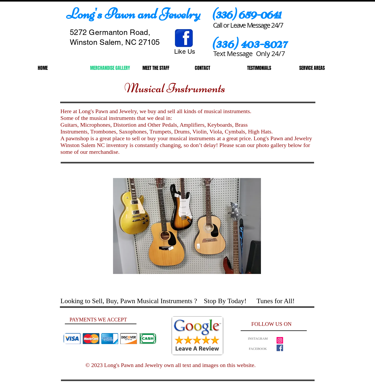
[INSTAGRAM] (258, 339)
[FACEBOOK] (258, 349)
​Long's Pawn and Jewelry (133, 14)
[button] (187, 226)
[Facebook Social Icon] (280, 348)
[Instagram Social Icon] (280, 340)
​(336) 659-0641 (246, 13)
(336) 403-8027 (249, 43)
